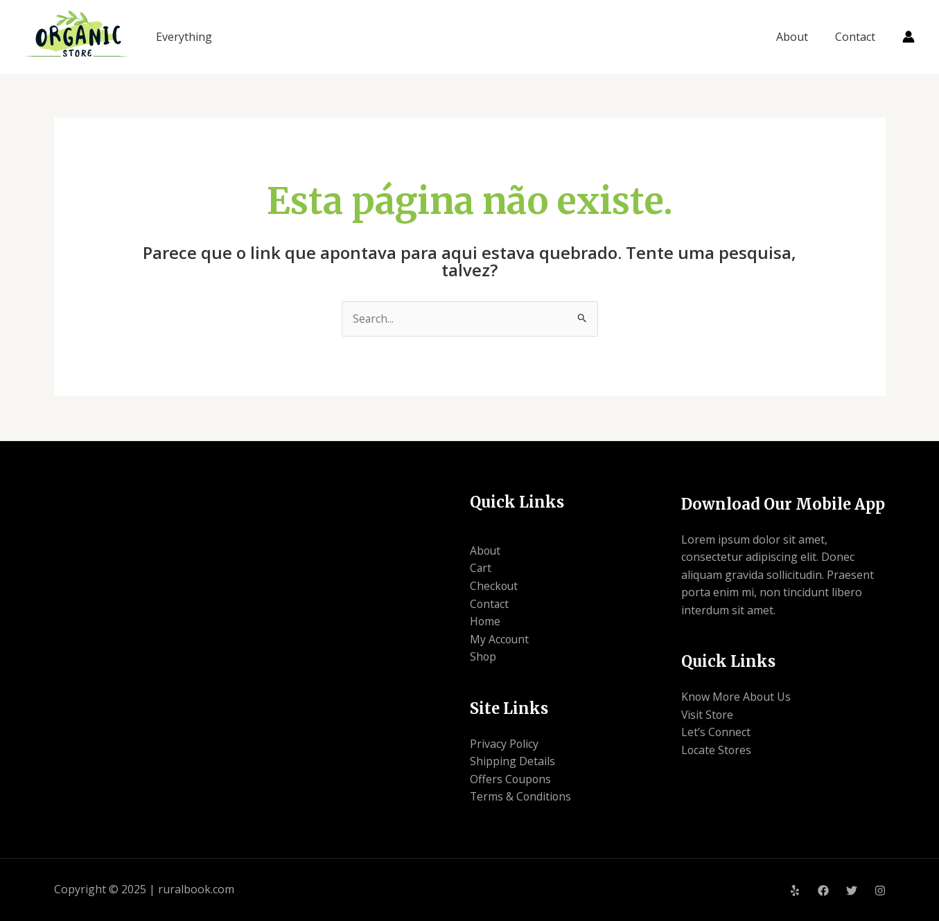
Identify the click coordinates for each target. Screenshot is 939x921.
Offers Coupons (511, 779)
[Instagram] (880, 890)
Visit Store (708, 714)
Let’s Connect (716, 732)
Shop (483, 657)
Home (485, 621)
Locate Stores (717, 750)
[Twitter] (851, 890)
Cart (481, 568)
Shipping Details (512, 761)
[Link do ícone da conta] (908, 36)
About (799, 36)
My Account (500, 639)
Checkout (494, 585)
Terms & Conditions (521, 797)
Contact (857, 36)
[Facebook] (823, 890)
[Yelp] (794, 890)
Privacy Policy (504, 743)
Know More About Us (737, 697)
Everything (184, 36)
